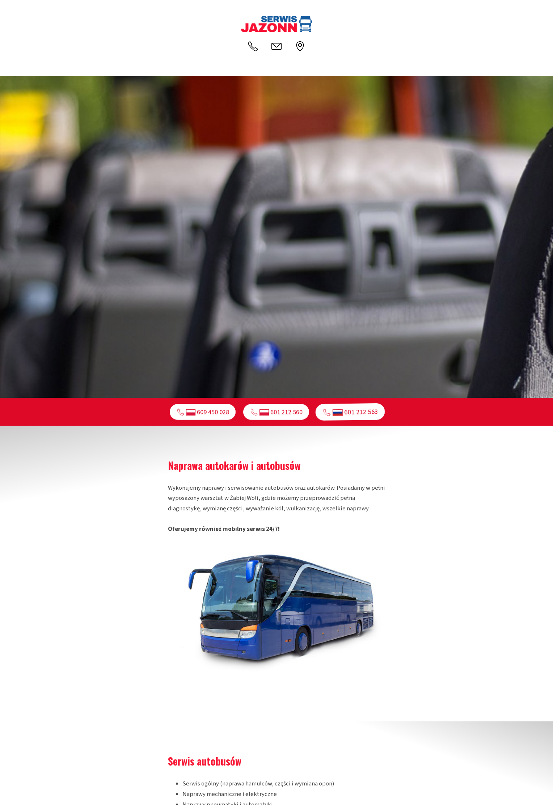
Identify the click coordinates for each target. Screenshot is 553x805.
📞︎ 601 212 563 (350, 412)
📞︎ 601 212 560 (276, 412)
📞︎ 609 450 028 (202, 412)
